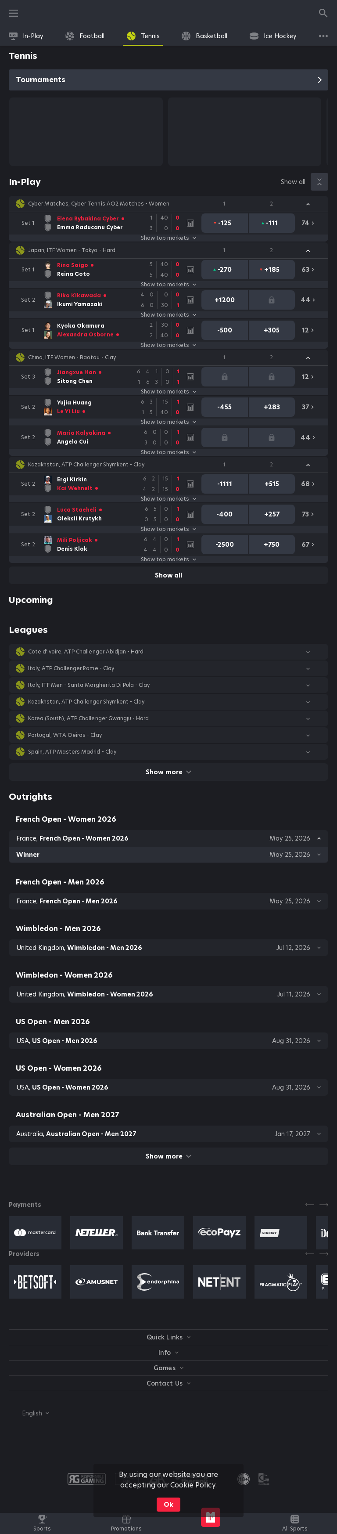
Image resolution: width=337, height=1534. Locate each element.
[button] (168, 204)
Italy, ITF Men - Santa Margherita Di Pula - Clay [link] (89, 685)
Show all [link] (293, 181)
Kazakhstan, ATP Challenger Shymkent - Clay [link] (86, 464)
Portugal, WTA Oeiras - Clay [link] (65, 735)
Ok (168, 1504)
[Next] (323, 1204)
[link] (26, 36)
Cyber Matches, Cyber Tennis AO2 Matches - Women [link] (98, 203)
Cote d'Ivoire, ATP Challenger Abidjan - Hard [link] (85, 651)
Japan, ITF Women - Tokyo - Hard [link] (71, 250)
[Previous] (309, 1204)
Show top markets (168, 238)
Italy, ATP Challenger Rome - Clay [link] (71, 668)
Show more (168, 772)
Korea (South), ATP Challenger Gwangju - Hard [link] (88, 718)
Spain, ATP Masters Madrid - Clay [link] (72, 751)
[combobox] (29, 1413)
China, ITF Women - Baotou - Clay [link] (72, 357)
